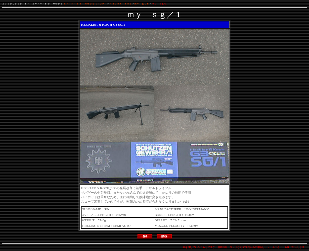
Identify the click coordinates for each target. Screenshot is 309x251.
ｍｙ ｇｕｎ (141, 3)
